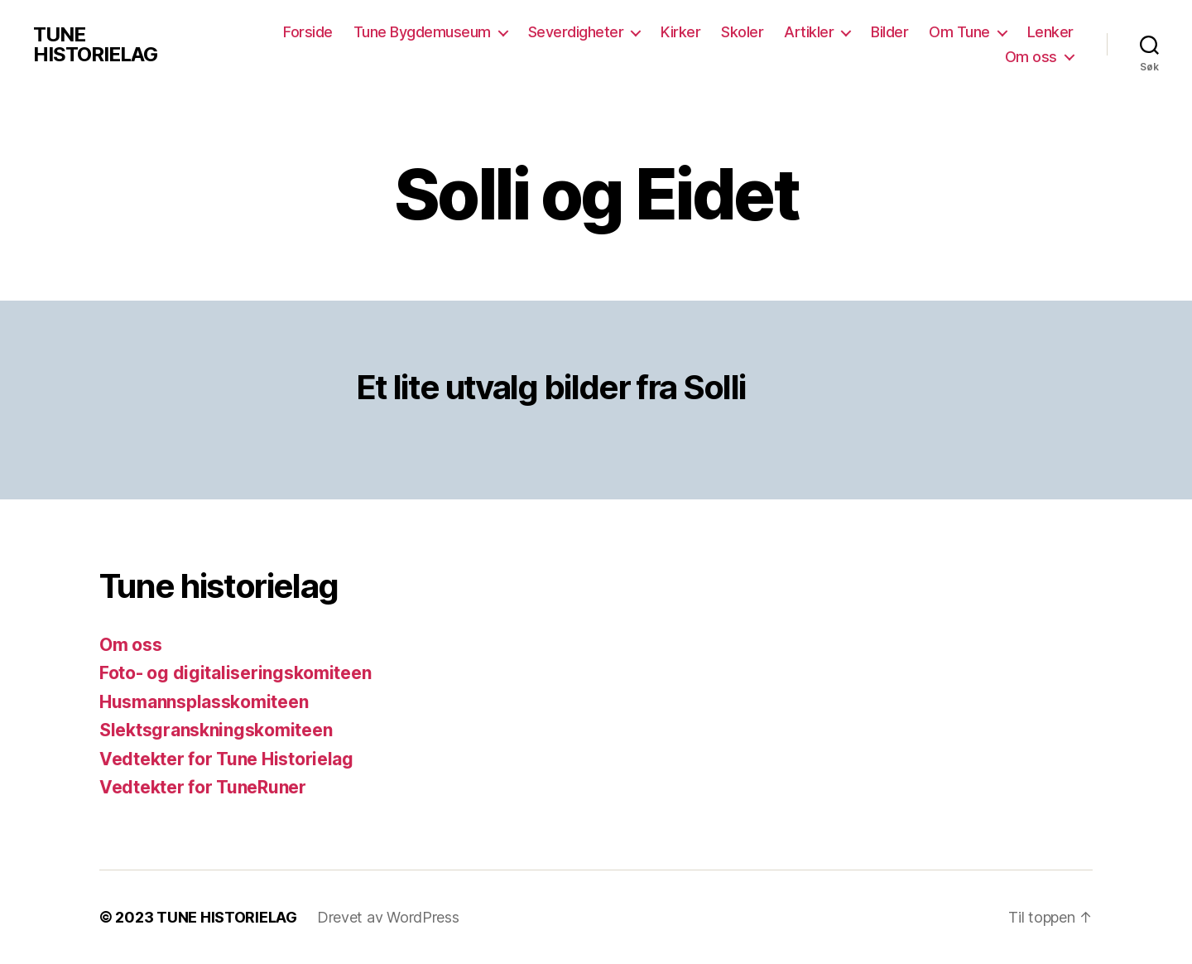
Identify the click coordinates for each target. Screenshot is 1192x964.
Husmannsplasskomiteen (203, 702)
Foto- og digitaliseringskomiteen (235, 673)
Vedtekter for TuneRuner (202, 787)
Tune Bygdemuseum (422, 32)
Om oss (1031, 56)
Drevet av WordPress (388, 917)
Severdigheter (576, 32)
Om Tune (959, 32)
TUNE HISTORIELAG (95, 45)
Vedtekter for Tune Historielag (226, 759)
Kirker (680, 32)
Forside (308, 32)
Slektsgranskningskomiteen (215, 730)
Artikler (809, 32)
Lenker (1050, 32)
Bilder (889, 32)
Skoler (742, 32)
